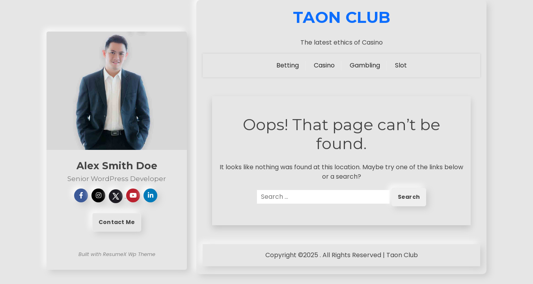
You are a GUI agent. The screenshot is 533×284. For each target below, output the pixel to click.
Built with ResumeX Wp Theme (116, 254)
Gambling (365, 65)
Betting (287, 65)
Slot (401, 65)
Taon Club (341, 17)
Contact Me (117, 222)
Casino (324, 65)
